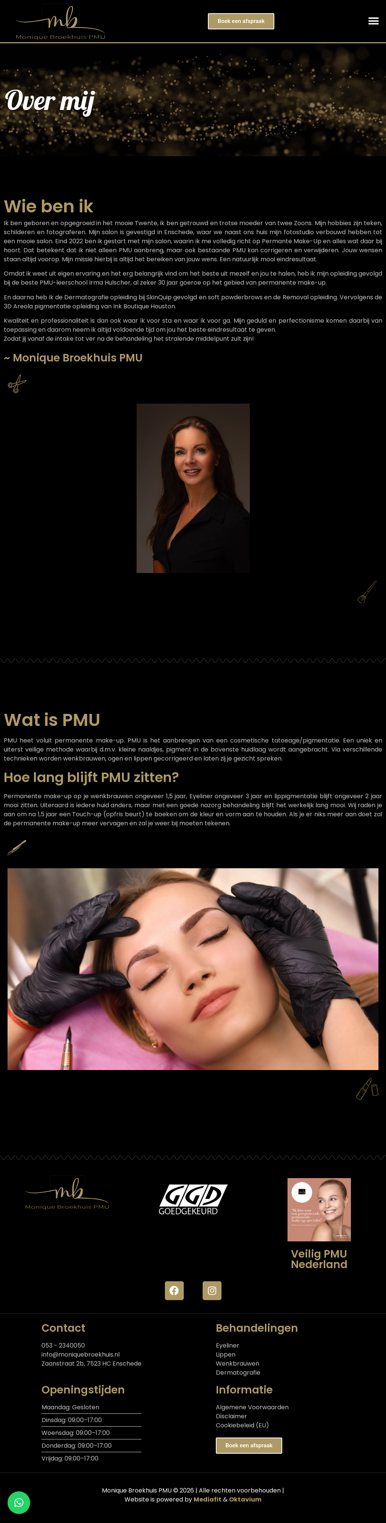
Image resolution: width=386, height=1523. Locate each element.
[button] (373, 21)
